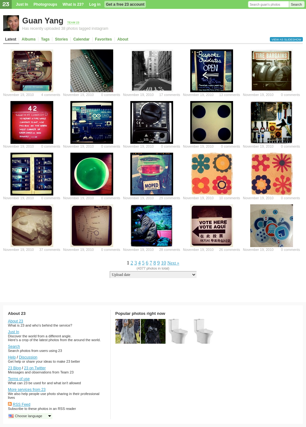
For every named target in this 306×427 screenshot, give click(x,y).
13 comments (229, 95)
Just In (22, 4)
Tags (45, 39)
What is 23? (73, 4)
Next (171, 263)
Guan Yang (42, 20)
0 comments (110, 95)
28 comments (169, 250)
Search (296, 4)
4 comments (50, 95)
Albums (29, 39)
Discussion (28, 357)
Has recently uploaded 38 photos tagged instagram (65, 28)
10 (163, 262)
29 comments (169, 198)
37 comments (49, 250)
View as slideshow (286, 39)
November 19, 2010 (18, 95)
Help (12, 357)
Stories (61, 39)
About (122, 39)
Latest (10, 39)
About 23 (15, 321)
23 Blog (14, 368)
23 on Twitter (35, 368)
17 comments (169, 95)
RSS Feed (21, 404)
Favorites (103, 39)
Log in (95, 4)
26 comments (229, 250)
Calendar (81, 39)
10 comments (229, 198)
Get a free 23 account (125, 4)
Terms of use (19, 379)
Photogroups (45, 4)
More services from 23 (27, 389)
